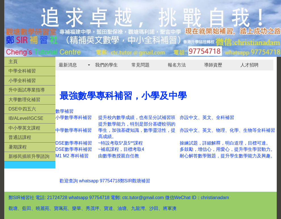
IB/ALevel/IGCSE (26, 118)
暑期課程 (18, 147)
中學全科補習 (22, 70)
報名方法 (177, 64)
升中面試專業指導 (27, 89)
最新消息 (68, 64)
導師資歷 (213, 64)
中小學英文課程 (24, 128)
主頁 (13, 61)
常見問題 (140, 64)
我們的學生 (106, 64)
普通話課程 (20, 137)
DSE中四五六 (22, 109)
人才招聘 (249, 64)
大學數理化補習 (24, 99)
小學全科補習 (22, 80)
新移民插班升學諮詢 (29, 156)
